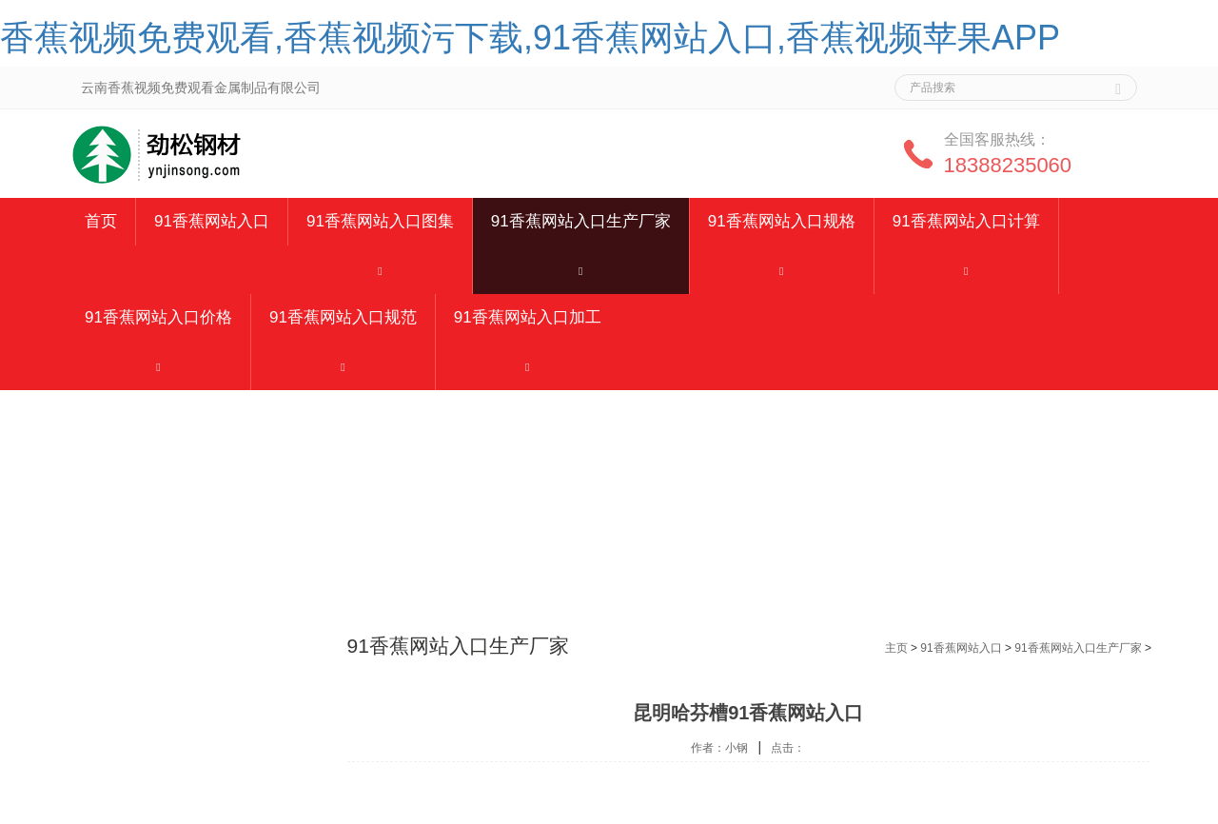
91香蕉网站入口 (211, 221)
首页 (101, 221)
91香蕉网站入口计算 (966, 221)
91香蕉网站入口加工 (527, 317)
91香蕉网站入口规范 (343, 317)
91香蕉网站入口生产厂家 (581, 221)
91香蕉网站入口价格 (158, 317)
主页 (896, 648)
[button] (380, 269)
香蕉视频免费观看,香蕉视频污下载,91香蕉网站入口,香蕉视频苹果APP (530, 37)
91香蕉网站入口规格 (781, 221)
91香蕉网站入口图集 (380, 221)
